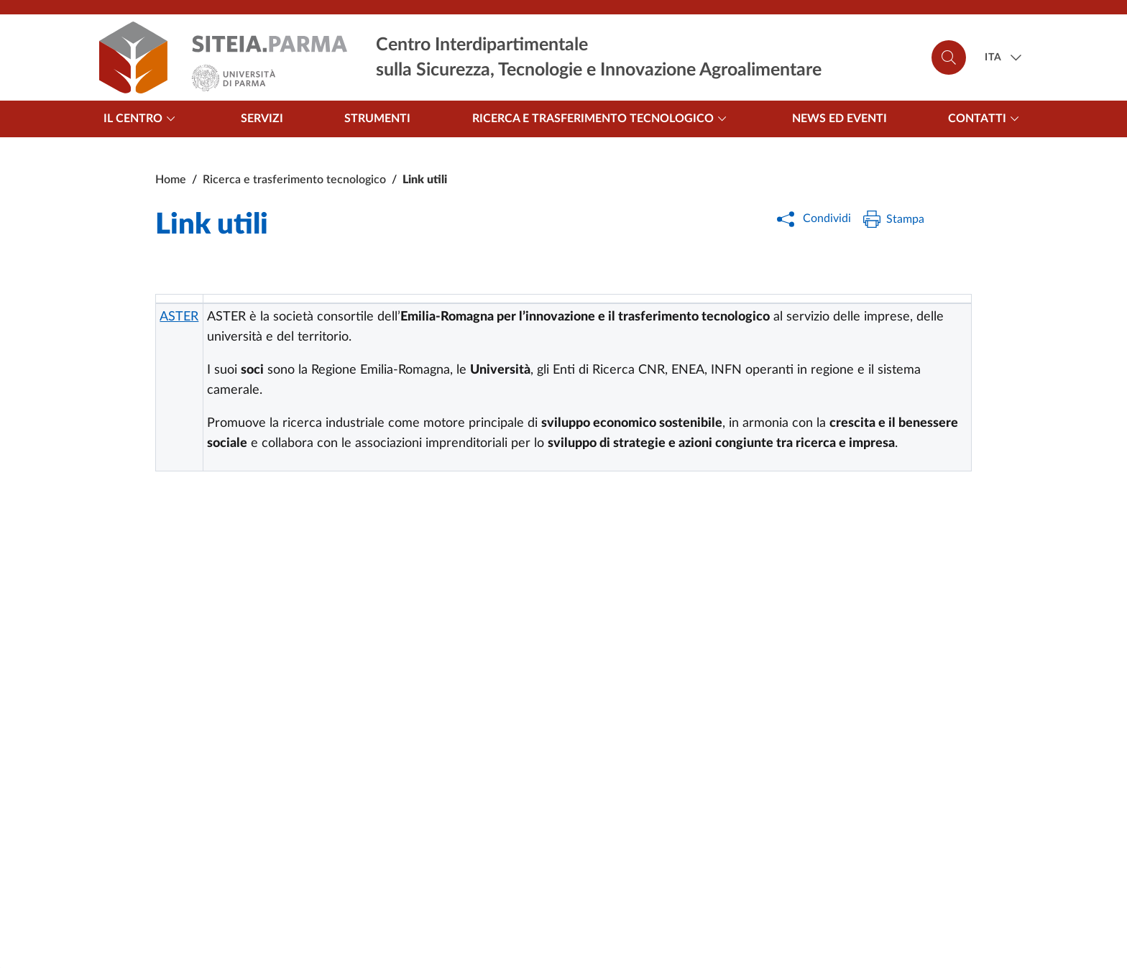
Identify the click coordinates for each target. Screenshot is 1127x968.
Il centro (142, 118)
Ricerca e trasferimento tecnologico (601, 118)
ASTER (179, 316)
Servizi (262, 118)
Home (170, 179)
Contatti (986, 118)
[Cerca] (949, 57)
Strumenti (377, 118)
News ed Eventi (839, 118)
